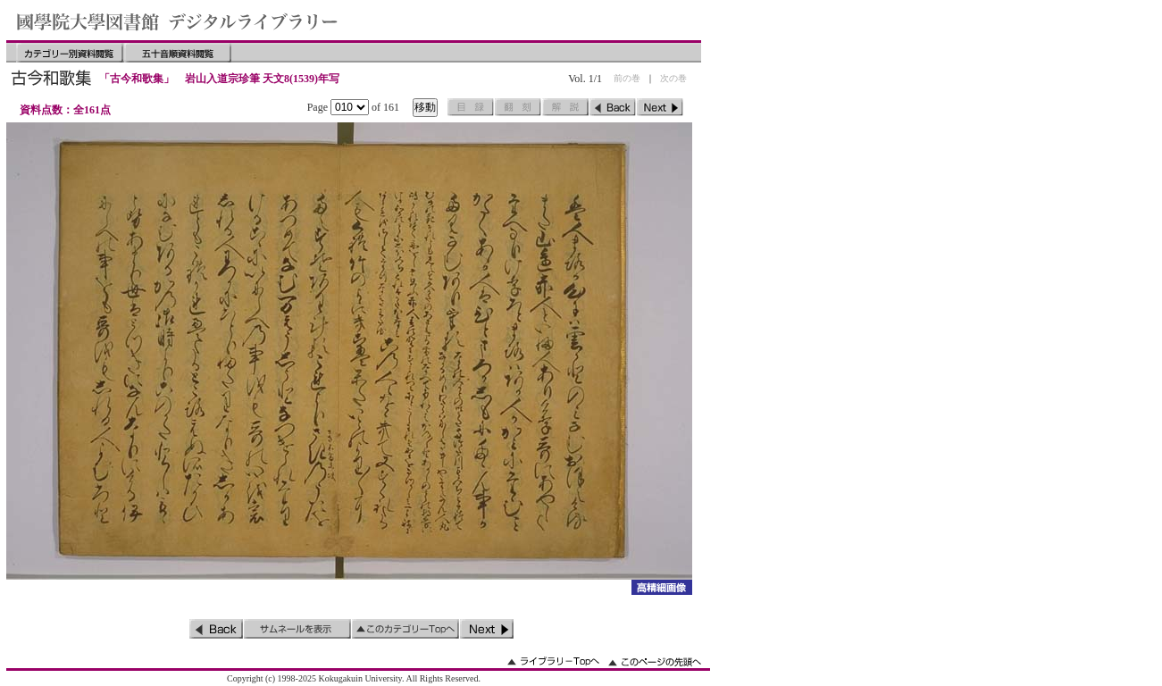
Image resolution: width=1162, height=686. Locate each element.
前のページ (612, 107)
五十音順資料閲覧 (177, 53)
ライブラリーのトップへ (553, 661)
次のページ (660, 107)
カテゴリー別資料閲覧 (69, 53)
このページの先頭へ (654, 661)
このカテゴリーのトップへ (405, 629)
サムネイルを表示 (297, 629)
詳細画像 (661, 587)
